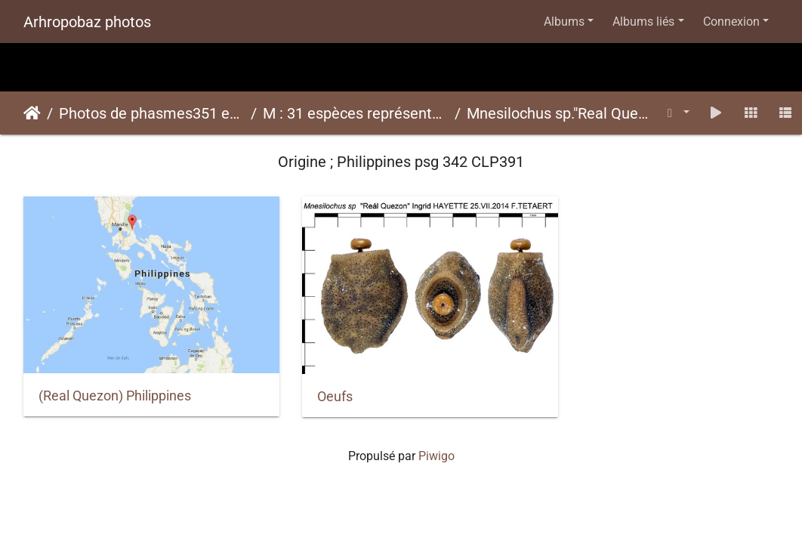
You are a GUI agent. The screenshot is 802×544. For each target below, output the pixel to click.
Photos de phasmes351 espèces (152, 113)
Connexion (731, 21)
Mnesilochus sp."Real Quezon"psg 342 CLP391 (559, 113)
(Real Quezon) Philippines (115, 382)
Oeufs (315, 383)
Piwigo (436, 442)
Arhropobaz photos (87, 22)
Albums (564, 21)
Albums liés (643, 21)
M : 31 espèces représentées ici (356, 113)
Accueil (32, 113)
